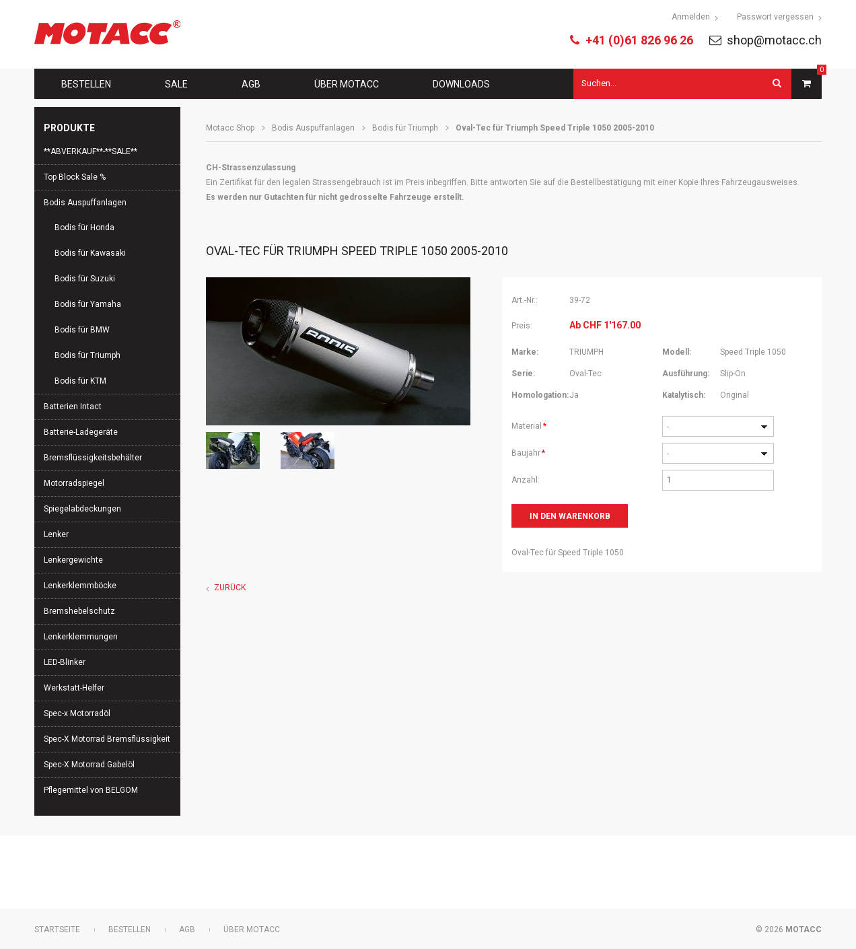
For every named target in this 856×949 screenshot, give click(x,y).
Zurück (230, 587)
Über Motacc (346, 84)
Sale (176, 84)
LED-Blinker (64, 662)
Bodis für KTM (80, 381)
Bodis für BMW (82, 330)
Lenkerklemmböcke (80, 585)
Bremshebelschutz (79, 611)
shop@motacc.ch (774, 40)
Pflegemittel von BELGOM (91, 790)
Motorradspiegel (74, 483)
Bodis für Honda (84, 227)
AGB (251, 84)
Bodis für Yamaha (88, 304)
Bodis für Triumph (405, 128)
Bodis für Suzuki (85, 278)
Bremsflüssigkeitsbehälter (93, 457)
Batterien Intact (73, 406)
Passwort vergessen (775, 17)
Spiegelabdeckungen (82, 509)
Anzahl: (525, 480)
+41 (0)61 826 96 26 (639, 40)
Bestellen (86, 84)
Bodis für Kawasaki (90, 253)
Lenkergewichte (73, 560)
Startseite (57, 929)
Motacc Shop (230, 128)
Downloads (461, 84)
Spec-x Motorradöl (77, 713)
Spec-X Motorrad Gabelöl (89, 764)
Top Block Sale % (75, 177)
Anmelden (691, 17)
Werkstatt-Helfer (74, 688)
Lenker (56, 534)
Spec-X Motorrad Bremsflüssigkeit (107, 739)
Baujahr (529, 452)
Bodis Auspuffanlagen (313, 128)
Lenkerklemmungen (81, 636)
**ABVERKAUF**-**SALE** (90, 151)
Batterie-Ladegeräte (81, 432)
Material (529, 425)
